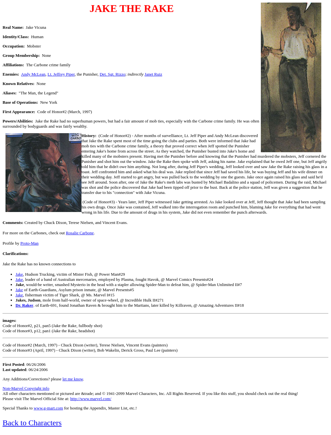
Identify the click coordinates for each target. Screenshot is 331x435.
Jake (19, 274)
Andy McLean (33, 74)
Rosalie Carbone (80, 232)
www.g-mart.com (48, 408)
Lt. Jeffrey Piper (61, 74)
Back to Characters (32, 423)
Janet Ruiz (153, 74)
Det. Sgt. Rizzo (112, 74)
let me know (72, 379)
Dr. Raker (24, 305)
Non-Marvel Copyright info (26, 388)
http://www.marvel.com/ (90, 398)
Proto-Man (29, 243)
